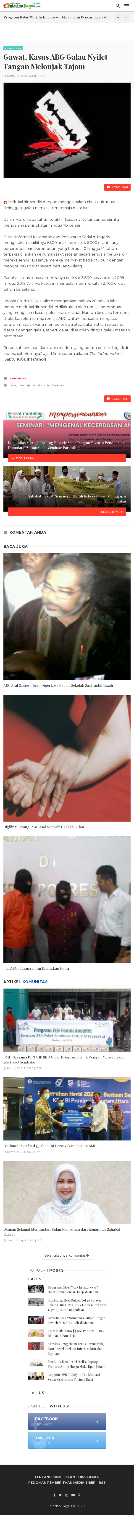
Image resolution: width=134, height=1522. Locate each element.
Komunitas (13, 48)
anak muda (41, 385)
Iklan (70, 1477)
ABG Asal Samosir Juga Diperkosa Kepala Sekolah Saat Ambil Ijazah (58, 685)
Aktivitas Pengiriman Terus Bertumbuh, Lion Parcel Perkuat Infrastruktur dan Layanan (76, 1349)
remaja (25, 385)
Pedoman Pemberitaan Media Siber (61, 1483)
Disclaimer (89, 1477)
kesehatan (59, 385)
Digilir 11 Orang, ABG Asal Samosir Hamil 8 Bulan (43, 826)
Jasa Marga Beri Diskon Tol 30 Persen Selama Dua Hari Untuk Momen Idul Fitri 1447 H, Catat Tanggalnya (77, 1305)
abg (14, 385)
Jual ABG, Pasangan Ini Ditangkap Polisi (36, 968)
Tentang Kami (47, 1477)
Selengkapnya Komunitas (67, 1255)
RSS (102, 1483)
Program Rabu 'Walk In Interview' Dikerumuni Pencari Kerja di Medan (62, 17)
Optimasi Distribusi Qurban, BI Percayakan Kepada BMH (50, 1145)
